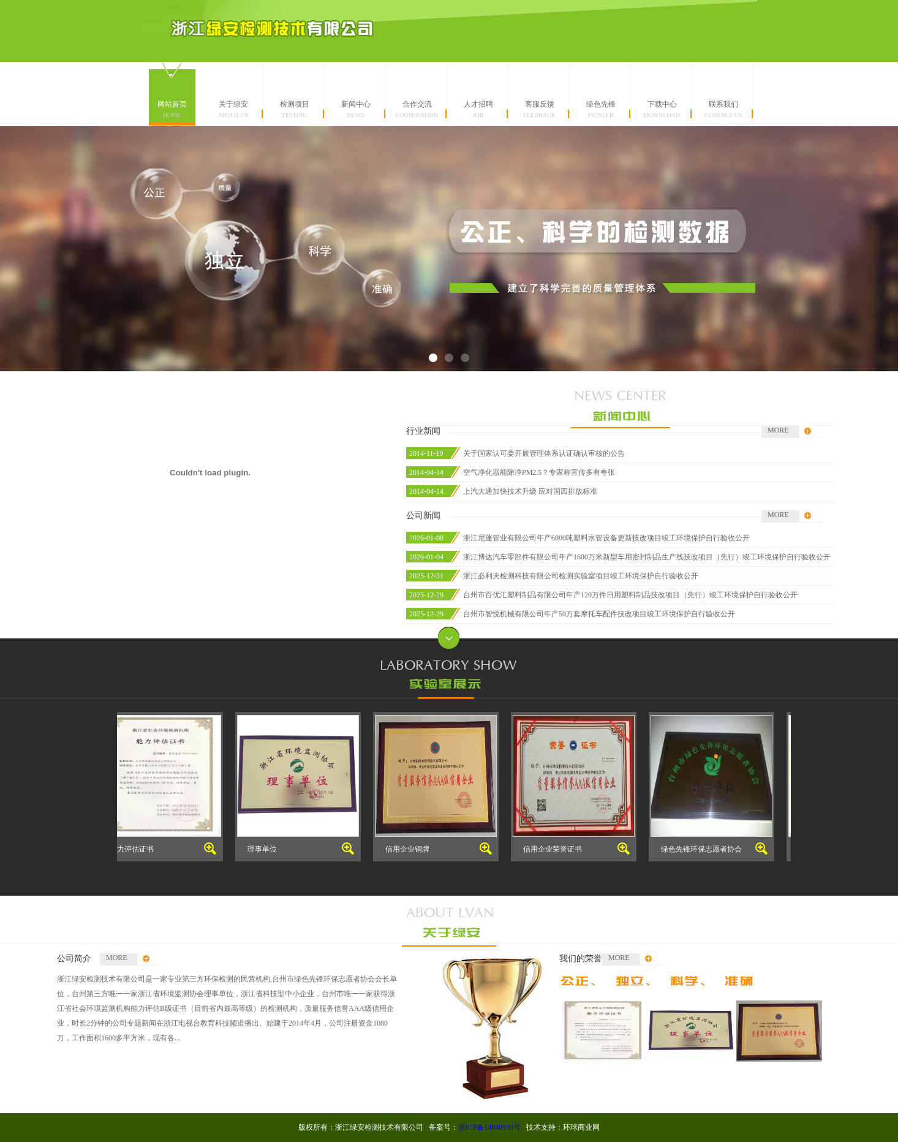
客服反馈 (539, 109)
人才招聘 (478, 109)
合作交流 (417, 109)
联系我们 (723, 109)
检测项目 (294, 109)
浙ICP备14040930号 (489, 1127)
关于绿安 (233, 109)
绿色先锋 (601, 109)
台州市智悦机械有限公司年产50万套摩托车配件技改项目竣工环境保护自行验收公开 (599, 614)
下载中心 (662, 109)
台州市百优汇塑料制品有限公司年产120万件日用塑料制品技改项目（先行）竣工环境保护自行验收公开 (630, 595)
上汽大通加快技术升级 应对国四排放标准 (530, 491)
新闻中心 (356, 109)
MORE (778, 430)
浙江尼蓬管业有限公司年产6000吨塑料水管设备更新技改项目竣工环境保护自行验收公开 (606, 538)
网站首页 (172, 109)
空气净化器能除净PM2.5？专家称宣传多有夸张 (539, 472)
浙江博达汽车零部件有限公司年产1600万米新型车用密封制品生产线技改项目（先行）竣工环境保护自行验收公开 (647, 557)
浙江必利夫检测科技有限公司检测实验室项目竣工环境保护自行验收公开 (580, 576)
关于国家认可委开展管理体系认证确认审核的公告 (544, 453)
